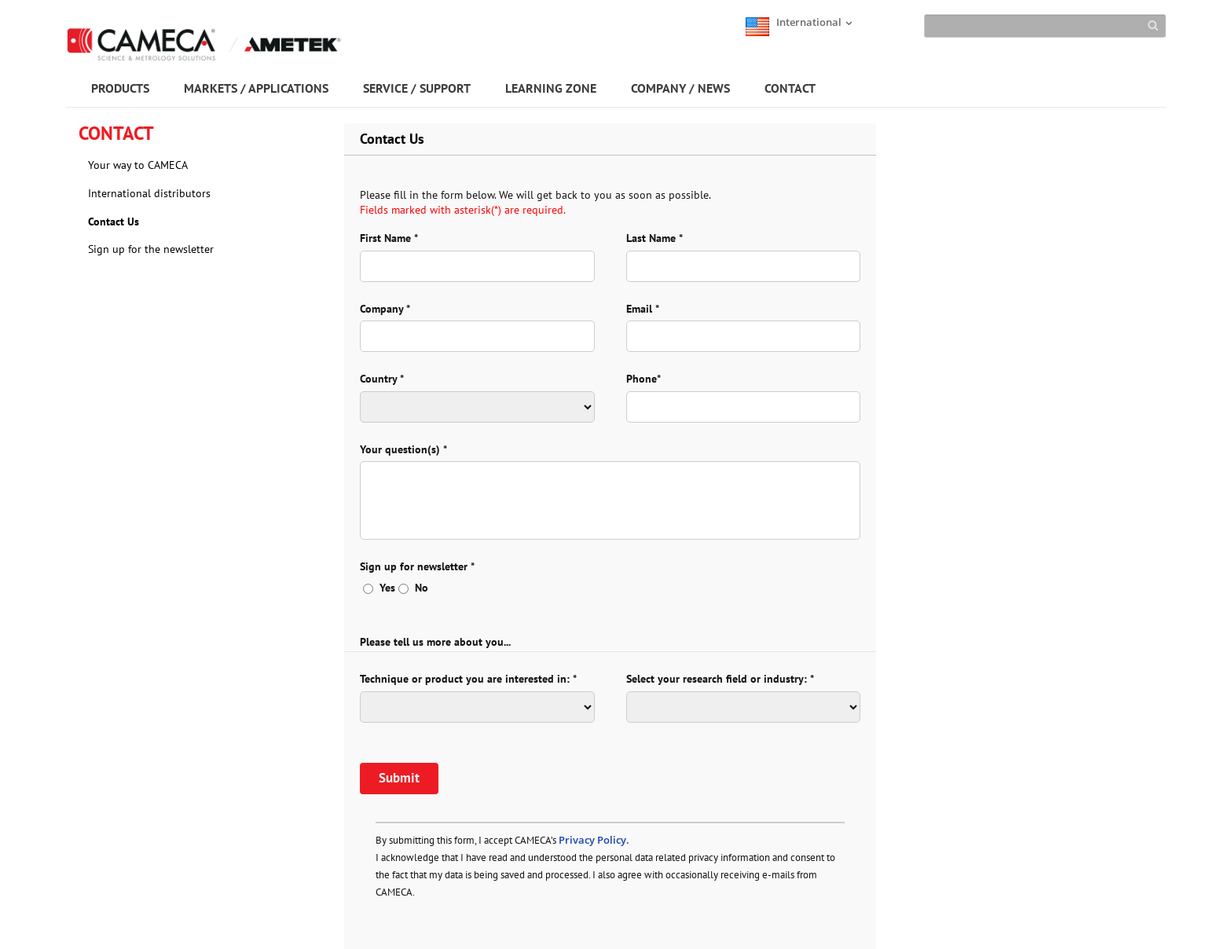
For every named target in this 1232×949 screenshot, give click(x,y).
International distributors (149, 193)
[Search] (1045, 26)
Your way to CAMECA (138, 165)
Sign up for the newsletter (151, 249)
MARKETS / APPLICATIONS (256, 88)
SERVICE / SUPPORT (417, 88)
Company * (385, 309)
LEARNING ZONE (550, 88)
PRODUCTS (120, 88)
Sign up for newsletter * (417, 566)
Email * (642, 309)
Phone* (643, 379)
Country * (382, 379)
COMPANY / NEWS (680, 88)
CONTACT (790, 88)
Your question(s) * (403, 449)
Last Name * (654, 238)
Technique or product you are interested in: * (468, 679)
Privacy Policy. (594, 840)
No (413, 588)
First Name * (389, 238)
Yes (379, 588)
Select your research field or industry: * (720, 679)
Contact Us (113, 221)
